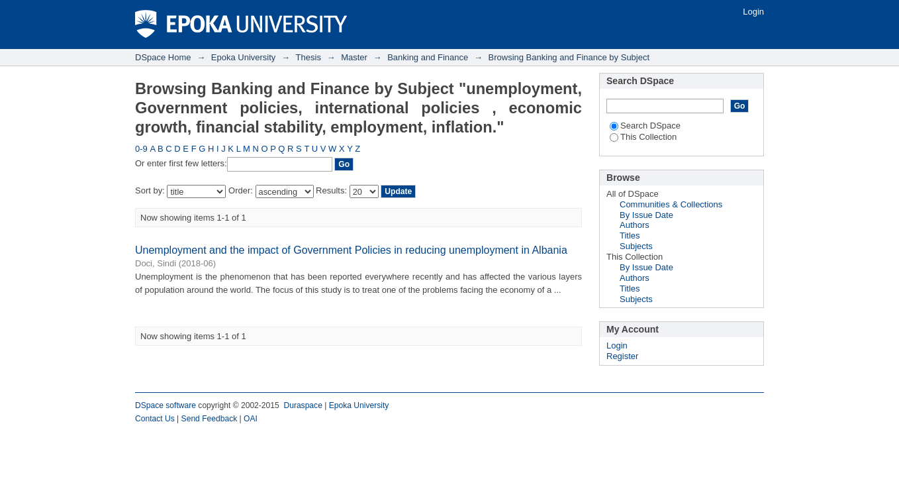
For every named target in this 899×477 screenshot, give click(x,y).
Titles (630, 235)
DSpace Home (163, 57)
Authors (634, 225)
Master (354, 57)
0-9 (141, 149)
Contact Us (155, 418)
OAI (251, 418)
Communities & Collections (671, 204)
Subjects (636, 246)
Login (753, 12)
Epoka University (243, 57)
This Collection (643, 137)
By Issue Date (646, 215)
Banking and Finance (427, 57)
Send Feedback (209, 418)
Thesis (308, 57)
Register (622, 356)
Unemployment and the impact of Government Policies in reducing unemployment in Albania (351, 250)
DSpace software (165, 405)
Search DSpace (645, 126)
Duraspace (302, 405)
